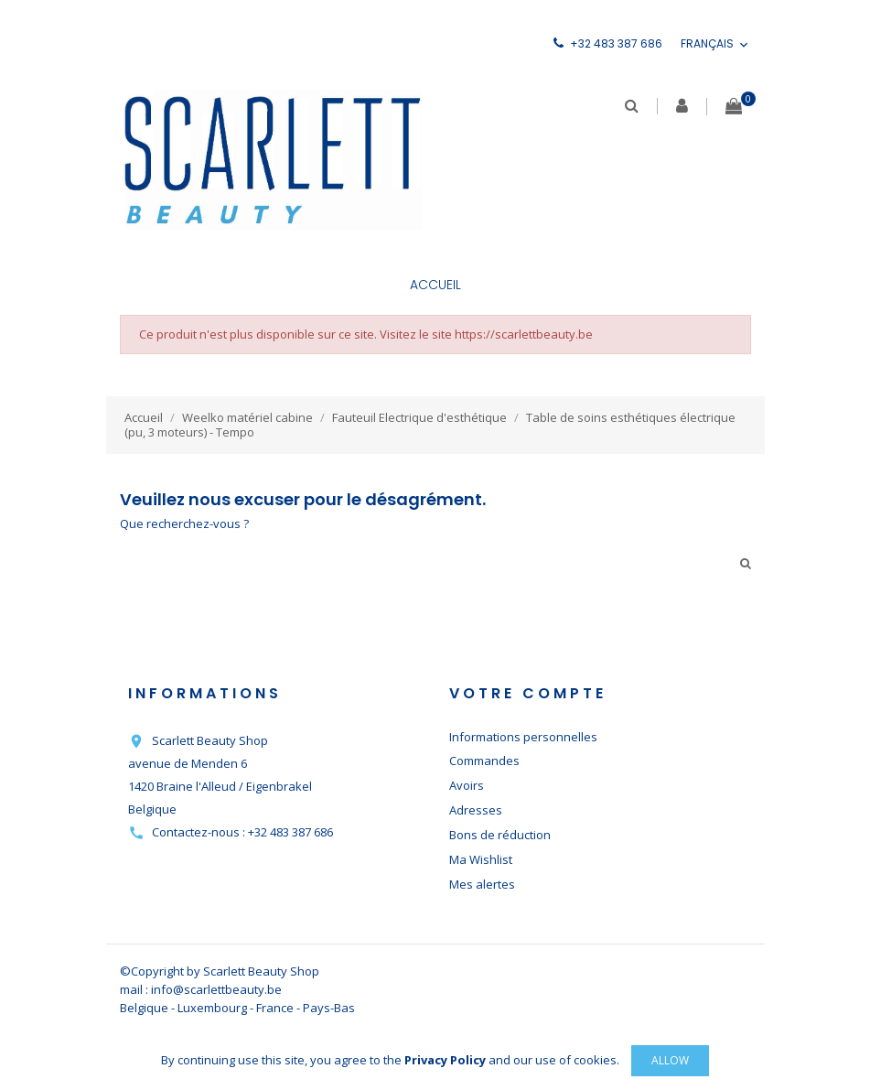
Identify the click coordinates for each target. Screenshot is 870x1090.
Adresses (475, 810)
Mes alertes (482, 884)
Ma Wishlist (480, 859)
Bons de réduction (500, 834)
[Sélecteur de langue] (716, 44)
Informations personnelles (523, 736)
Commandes (484, 760)
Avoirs (466, 785)
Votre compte (528, 693)
